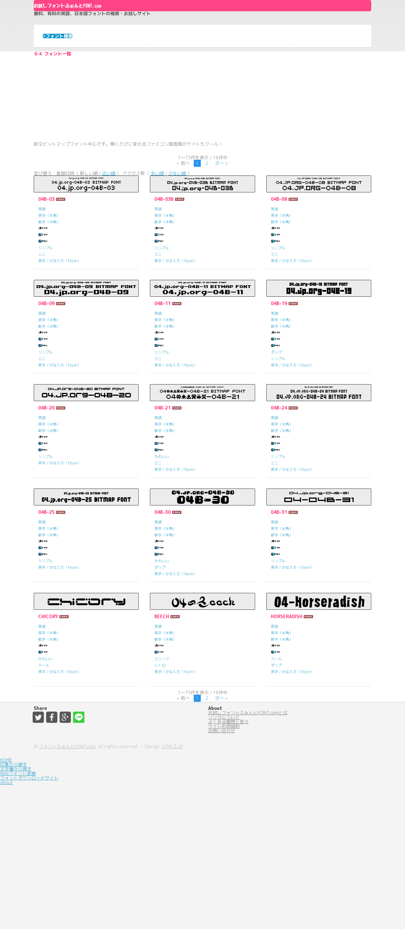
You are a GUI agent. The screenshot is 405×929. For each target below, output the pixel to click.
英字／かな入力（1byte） (59, 341)
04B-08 (279, 280)
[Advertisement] (202, 159)
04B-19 (279, 384)
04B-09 (46, 384)
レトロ (159, 745)
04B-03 (46, 280)
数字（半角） (49, 302)
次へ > (221, 237)
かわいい (161, 537)
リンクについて (224, 845)
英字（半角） (49, 296)
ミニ (42, 335)
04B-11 (162, 384)
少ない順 (177, 251)
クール (43, 745)
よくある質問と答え (228, 855)
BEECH (161, 697)
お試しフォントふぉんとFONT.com (125, 31)
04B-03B (164, 280)
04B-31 (279, 593)
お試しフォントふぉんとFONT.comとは (247, 835)
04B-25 (46, 593)
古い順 (109, 251)
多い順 (157, 251)
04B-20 (46, 488)
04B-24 (279, 488)
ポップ (276, 432)
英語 (42, 289)
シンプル (45, 328)
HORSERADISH (286, 697)
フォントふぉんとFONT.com (161, 915)
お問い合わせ (221, 875)
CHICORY (48, 697)
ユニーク (161, 739)
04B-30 (162, 593)
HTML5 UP (266, 915)
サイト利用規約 (224, 865)
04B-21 (162, 488)
